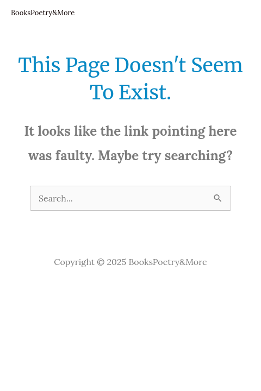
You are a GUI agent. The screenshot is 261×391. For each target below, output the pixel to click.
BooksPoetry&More (42, 12)
